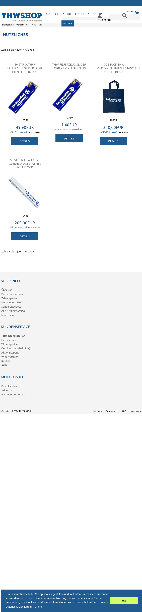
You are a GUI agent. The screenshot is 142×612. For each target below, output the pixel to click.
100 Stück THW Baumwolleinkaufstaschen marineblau (118, 68)
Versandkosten (34, 131)
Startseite (7, 24)
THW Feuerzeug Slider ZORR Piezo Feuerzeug (69, 66)
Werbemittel (22, 24)
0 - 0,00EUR (105, 20)
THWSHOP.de (25, 411)
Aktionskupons (10, 352)
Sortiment (53, 13)
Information (76, 13)
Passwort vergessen (13, 394)
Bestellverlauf (9, 386)
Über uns (6, 289)
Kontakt (6, 360)
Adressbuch (8, 390)
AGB (4, 365)
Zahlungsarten (9, 298)
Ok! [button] (124, 600)
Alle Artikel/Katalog (13, 310)
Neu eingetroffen (11, 302)
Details (25, 141)
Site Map (97, 411)
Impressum (8, 314)
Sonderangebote (11, 306)
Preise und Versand (12, 294)
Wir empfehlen (10, 344)
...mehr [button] (38, 606)
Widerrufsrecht (10, 356)
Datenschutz (8, 339)
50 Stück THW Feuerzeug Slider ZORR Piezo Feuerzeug (24, 68)
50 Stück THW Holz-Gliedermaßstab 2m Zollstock (25, 163)
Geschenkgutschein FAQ (15, 348)
